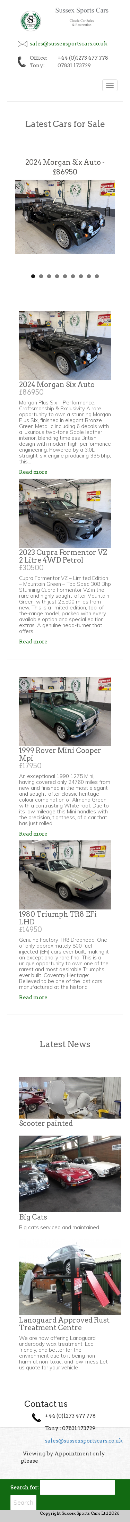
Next (104, 209)
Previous (26, 209)
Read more (33, 472)
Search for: (24, 1488)
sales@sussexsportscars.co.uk (68, 44)
